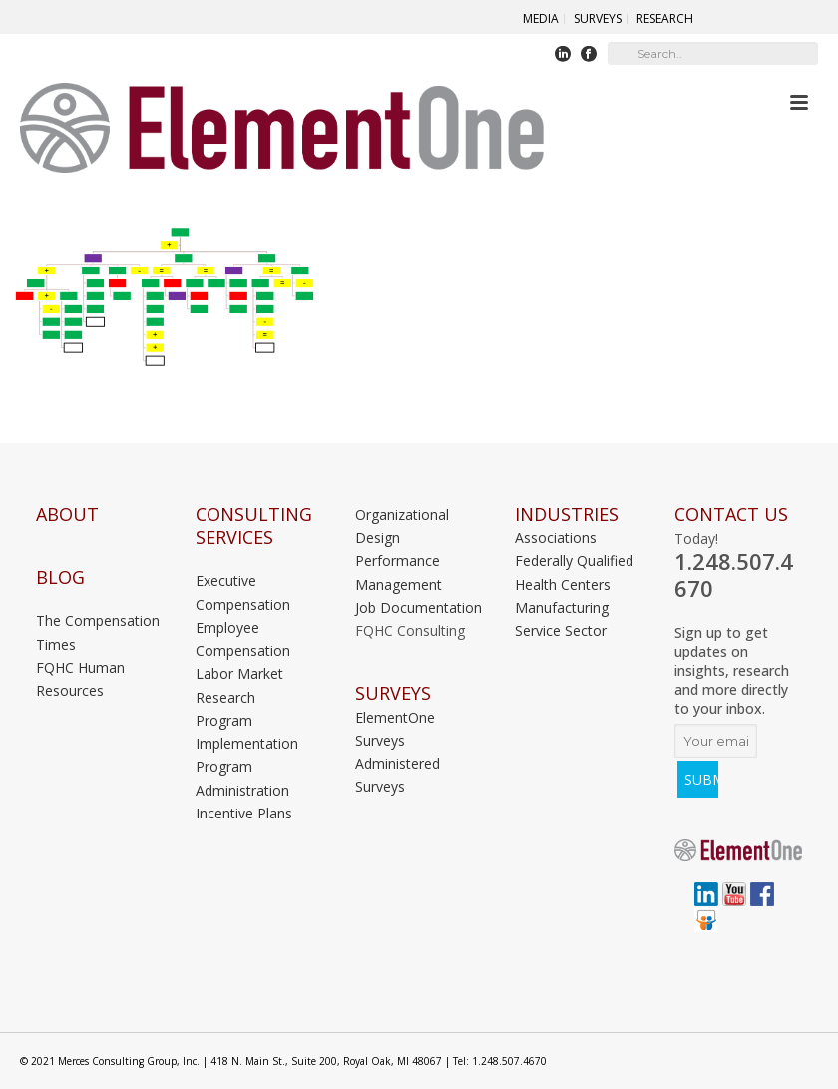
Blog (60, 577)
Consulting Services (254, 526)
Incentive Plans (244, 813)
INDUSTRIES (567, 514)
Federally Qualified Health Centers (574, 572)
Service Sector (561, 630)
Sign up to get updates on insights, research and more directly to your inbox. (731, 670)
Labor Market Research (239, 685)
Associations (556, 537)
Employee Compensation (243, 639)
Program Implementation (247, 732)
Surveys (393, 693)
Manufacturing (562, 607)
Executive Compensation (243, 592)
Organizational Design (402, 526)
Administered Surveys (397, 775)
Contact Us (731, 514)
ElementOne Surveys (395, 729)
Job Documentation (418, 607)
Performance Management (398, 572)
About (67, 514)
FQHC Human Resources (80, 679)
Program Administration (242, 778)
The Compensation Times (98, 632)
